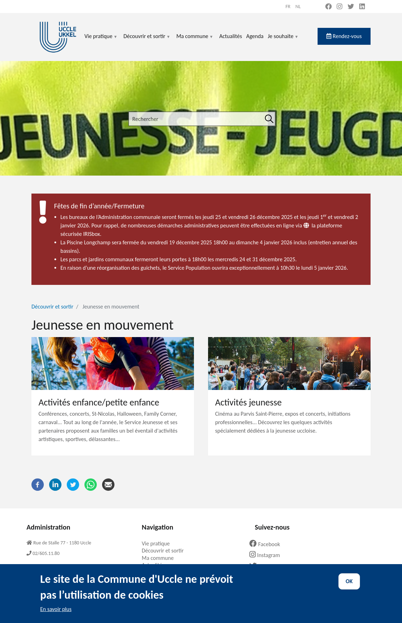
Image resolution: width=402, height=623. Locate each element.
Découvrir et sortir (147, 40)
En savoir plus (56, 614)
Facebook (267, 544)
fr (287, 7)
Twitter (264, 566)
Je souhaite (283, 40)
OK (349, 587)
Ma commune (194, 40)
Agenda (255, 36)
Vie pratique (101, 40)
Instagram (267, 555)
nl (298, 7)
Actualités (230, 36)
